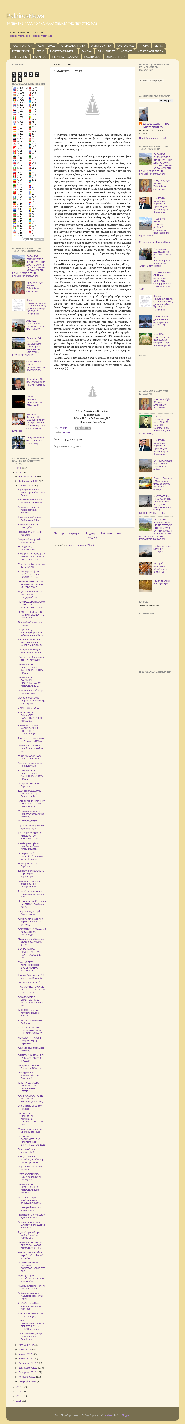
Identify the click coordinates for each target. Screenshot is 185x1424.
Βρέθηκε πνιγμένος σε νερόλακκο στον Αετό (30, 651)
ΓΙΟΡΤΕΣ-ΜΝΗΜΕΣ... (62, 51)
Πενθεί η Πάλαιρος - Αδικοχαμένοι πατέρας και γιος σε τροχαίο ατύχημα (163, 484)
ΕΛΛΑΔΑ (86, 51)
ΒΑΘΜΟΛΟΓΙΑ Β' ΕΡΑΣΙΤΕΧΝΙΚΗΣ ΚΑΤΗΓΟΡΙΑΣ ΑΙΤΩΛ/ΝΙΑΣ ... (30, 668)
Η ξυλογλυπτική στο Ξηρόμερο (28, 865)
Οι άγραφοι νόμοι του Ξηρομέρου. (29, 784)
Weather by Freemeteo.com (149, 606)
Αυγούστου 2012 (28, 1363)
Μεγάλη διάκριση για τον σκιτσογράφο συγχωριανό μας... (30, 594)
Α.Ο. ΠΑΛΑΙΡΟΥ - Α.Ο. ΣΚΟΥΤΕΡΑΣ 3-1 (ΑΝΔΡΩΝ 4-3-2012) (30, 642)
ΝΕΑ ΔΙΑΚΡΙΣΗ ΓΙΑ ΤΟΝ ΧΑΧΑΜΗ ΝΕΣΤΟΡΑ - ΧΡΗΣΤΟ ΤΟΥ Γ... (30, 584)
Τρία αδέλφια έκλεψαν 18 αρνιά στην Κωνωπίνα (31, 976)
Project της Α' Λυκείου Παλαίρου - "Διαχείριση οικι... (31, 748)
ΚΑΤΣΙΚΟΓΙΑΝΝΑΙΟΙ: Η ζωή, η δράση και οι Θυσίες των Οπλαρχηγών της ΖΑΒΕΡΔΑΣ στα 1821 (155, 281)
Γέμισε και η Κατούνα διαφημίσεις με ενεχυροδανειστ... (29, 884)
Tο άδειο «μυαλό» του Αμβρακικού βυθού (29, 518)
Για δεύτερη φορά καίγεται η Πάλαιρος (162, 549)
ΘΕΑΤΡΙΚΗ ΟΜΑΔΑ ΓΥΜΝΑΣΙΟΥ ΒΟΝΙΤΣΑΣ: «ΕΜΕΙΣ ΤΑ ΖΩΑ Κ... (31, 1266)
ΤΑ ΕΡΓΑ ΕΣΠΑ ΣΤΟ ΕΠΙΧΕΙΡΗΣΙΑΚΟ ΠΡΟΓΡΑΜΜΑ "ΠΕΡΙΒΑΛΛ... (28, 1087)
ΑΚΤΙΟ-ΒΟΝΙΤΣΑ (101, 45)
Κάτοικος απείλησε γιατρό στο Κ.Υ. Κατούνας (31, 658)
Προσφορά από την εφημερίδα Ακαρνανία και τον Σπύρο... (30, 856)
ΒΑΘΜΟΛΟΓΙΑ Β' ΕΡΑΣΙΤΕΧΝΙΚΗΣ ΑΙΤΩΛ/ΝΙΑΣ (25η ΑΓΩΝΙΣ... (28, 1188)
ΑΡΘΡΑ (144, 45)
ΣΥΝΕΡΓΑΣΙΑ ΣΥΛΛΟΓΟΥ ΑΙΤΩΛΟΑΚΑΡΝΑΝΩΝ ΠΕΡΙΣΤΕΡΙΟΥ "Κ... (31, 557)
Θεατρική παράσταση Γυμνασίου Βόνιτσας (29, 1066)
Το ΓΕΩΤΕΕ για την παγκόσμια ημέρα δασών (28, 1013)
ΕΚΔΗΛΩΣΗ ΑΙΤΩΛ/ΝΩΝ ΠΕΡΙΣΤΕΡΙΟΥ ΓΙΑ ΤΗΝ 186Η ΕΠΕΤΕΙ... (31, 990)
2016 (19, 1400)
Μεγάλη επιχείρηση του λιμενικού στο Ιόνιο (30, 1130)
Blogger (126, 1415)
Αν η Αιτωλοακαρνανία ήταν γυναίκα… (29, 540)
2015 (19, 1396)
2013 (19, 1387)
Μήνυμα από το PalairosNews (154, 242)
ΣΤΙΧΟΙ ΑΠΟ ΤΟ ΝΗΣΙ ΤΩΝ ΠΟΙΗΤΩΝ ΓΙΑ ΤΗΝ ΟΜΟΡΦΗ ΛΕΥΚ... (31, 1030)
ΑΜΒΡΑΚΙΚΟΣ (125, 45)
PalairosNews (25, 16)
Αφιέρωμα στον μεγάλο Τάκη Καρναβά (30, 764)
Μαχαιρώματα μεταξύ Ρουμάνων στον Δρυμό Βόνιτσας (31, 814)
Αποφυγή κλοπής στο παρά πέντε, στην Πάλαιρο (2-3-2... (29, 574)
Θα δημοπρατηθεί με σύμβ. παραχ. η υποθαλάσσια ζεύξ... (30, 1200)
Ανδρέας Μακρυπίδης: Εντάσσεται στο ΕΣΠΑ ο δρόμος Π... (31, 1225)
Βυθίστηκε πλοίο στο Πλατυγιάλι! (28, 526)
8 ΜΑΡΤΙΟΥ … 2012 (28, 707)
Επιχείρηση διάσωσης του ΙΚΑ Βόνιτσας (31, 565)
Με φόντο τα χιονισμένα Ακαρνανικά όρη (30, 912)
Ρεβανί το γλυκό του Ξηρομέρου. (161, 582)
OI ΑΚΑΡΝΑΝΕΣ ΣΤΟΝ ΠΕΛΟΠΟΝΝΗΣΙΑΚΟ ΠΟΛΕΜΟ (35, 365)
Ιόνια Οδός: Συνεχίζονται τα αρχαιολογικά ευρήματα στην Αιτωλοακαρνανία (162, 340)
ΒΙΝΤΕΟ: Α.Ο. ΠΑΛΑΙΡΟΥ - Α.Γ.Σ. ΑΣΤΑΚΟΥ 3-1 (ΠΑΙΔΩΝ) (31, 1058)
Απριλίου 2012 (26, 1345)
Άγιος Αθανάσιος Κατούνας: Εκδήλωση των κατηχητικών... (30, 1159)
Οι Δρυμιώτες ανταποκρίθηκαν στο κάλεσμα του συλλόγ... (31, 632)
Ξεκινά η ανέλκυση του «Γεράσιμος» (29, 1208)
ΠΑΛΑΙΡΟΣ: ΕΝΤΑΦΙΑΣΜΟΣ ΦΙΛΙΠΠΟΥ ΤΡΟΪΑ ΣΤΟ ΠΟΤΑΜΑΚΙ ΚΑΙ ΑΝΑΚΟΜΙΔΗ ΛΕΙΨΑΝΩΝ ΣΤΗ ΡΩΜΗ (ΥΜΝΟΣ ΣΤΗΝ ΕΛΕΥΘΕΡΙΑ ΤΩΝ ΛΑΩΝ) (28, 266)
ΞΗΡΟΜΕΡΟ (19, 56)
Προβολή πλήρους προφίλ (152, 138)
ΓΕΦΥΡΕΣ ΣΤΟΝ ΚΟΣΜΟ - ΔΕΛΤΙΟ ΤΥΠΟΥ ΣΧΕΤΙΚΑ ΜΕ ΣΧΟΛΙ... (31, 605)
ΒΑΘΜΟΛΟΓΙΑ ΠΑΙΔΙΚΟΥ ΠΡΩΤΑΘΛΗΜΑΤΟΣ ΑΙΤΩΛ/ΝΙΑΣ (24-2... (31, 1245)
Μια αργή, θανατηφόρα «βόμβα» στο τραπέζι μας (160, 567)
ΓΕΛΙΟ (40, 51)
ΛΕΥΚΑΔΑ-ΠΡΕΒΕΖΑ (150, 51)
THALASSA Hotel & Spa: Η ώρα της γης (31, 1314)
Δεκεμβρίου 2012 (28, 1381)
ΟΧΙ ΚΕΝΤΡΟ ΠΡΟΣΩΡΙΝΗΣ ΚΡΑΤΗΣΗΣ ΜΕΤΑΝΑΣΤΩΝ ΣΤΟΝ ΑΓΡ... (30, 1119)
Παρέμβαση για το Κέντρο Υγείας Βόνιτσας (31, 1216)
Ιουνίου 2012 (26, 1354)
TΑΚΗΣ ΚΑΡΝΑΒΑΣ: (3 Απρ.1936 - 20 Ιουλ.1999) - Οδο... (30, 836)
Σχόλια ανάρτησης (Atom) (80, 545)
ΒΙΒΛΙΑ (158, 45)
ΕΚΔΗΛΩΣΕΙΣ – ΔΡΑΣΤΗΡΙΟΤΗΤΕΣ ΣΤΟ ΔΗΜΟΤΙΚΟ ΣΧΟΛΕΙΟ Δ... (29, 966)
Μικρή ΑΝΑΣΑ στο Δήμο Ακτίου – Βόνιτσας (30, 757)
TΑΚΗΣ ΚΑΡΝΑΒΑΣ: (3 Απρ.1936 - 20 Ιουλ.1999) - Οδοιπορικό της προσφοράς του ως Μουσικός (154, 425)
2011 (19, 468)
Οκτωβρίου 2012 (28, 1372)
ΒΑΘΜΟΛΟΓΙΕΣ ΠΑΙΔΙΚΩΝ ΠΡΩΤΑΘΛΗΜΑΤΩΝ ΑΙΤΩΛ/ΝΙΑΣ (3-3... (29, 681)
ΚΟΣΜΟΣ (126, 51)
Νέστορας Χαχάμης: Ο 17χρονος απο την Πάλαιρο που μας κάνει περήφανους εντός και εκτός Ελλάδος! (28, 422)
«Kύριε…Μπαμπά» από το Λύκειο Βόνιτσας (31, 1287)
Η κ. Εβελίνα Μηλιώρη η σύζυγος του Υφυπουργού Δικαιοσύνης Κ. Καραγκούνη (161, 205)
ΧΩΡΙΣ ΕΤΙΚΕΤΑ (115, 56)
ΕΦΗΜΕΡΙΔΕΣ (106, 51)
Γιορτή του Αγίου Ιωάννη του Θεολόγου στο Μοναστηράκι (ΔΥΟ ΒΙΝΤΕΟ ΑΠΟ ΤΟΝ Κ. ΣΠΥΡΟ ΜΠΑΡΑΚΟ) (27, 346)
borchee (108, 1415)
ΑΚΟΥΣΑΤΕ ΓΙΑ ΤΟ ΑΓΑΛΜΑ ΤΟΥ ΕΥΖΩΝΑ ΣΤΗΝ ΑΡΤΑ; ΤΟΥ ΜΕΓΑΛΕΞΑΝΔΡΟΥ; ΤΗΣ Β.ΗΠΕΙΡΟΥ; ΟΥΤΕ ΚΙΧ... (155, 504)
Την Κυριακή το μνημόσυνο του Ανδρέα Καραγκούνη (31, 1278)
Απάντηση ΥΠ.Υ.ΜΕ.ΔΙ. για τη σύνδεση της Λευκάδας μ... (32, 932)
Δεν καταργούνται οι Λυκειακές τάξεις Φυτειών (28, 510)
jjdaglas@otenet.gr (42, 36)
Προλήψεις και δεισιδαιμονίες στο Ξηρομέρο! (28, 1075)
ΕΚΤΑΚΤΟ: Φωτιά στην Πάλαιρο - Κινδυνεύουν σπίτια (162, 465)
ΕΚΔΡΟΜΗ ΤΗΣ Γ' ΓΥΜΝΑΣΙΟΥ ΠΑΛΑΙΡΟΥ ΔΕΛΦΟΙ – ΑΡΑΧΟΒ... (31, 716)
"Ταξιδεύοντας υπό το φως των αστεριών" (31, 691)
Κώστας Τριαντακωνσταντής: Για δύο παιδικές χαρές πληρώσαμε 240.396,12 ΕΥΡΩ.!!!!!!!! (36, 307)
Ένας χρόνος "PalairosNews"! (27, 548)
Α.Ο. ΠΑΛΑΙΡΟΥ (22, 45)
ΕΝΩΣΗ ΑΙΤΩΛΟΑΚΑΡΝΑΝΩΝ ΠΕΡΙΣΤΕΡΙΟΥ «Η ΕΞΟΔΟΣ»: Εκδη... (31, 1324)
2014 (19, 1391)
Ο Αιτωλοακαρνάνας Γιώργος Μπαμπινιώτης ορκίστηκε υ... (31, 700)
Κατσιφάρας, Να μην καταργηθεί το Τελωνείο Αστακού (35, 382)
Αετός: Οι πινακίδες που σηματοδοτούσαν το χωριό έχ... (30, 922)
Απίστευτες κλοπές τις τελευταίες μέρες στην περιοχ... (30, 1296)
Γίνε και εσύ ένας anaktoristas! (26, 1150)
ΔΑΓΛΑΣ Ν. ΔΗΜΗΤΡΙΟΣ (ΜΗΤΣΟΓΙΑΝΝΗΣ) (156, 125)
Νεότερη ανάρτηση (67, 533)
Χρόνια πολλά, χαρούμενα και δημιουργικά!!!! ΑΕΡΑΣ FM (161, 320)
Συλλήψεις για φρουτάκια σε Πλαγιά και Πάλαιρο (31, 739)
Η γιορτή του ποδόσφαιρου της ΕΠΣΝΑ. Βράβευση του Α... (32, 904)
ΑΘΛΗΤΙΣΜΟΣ (46, 45)
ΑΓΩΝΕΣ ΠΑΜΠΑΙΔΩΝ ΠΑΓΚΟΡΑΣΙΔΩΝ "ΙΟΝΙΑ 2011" (35, 325)
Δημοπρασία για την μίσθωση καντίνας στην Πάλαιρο (31, 492)
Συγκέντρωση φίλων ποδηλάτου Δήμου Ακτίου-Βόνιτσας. (28, 846)
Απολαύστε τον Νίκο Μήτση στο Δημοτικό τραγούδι (30, 1306)
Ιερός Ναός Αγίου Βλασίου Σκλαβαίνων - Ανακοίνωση (35, 286)
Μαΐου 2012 (25, 1349)
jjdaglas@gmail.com (20, 36)
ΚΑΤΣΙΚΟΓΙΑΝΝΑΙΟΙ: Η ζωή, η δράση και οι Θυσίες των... (30, 1177)
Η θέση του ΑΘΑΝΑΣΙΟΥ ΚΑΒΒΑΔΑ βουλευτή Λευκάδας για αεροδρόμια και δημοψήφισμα (154, 227)
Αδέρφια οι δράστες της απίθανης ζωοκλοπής (30, 501)
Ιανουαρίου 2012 (28, 476)
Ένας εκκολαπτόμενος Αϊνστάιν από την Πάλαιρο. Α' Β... (29, 793)
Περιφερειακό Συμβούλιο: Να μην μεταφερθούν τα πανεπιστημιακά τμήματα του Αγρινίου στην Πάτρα (155, 257)
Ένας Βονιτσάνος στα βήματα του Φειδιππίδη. (35, 440)
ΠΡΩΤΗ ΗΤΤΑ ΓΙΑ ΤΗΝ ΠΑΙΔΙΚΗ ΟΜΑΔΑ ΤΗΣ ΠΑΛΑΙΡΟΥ (31, 615)
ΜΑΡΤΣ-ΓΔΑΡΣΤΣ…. (29, 821)
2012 (19, 472)
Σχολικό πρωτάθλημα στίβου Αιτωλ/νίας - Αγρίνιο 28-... (29, 1235)
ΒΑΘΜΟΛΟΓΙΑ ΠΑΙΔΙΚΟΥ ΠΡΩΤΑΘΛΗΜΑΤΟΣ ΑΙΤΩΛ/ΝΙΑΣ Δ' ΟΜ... (31, 804)
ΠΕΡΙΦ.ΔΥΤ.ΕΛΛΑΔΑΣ (65, 56)
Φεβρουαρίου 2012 (29, 481)
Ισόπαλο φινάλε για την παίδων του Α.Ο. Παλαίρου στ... (30, 1336)
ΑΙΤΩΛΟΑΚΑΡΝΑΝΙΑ (73, 45)
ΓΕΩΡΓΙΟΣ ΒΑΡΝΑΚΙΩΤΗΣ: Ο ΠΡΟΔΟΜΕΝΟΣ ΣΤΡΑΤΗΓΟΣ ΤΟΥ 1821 (31, 1140)
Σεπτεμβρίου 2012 (28, 1367)
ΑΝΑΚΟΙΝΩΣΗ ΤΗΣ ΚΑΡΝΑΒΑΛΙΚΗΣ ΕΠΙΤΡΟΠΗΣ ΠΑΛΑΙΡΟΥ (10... (28, 729)
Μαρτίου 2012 (26, 485)
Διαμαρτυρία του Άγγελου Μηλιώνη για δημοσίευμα (31, 873)
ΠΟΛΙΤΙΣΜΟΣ (92, 56)
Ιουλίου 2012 (26, 1358)
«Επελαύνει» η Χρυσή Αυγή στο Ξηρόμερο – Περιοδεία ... (30, 1040)
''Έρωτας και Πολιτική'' (29, 982)
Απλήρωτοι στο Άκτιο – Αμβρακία (30, 1021)
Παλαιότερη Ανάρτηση (115, 533)
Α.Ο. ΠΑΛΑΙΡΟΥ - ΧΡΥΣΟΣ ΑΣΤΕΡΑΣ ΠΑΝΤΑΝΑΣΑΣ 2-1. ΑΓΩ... (29, 953)
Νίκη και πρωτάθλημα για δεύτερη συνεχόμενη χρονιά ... (31, 942)
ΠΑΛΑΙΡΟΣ (39, 56)
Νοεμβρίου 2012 (27, 1376)
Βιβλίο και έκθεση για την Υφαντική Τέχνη (31, 827)
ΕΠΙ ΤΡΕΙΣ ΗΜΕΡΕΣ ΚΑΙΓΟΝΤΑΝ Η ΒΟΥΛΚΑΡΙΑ (34, 400)
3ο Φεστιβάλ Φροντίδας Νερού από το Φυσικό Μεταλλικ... (30, 1255)
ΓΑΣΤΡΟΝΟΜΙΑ (21, 51)
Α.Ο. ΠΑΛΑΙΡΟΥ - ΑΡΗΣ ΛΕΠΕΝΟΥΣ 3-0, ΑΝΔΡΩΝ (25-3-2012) (30, 1099)
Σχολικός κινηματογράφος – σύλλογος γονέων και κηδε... (31, 894)
